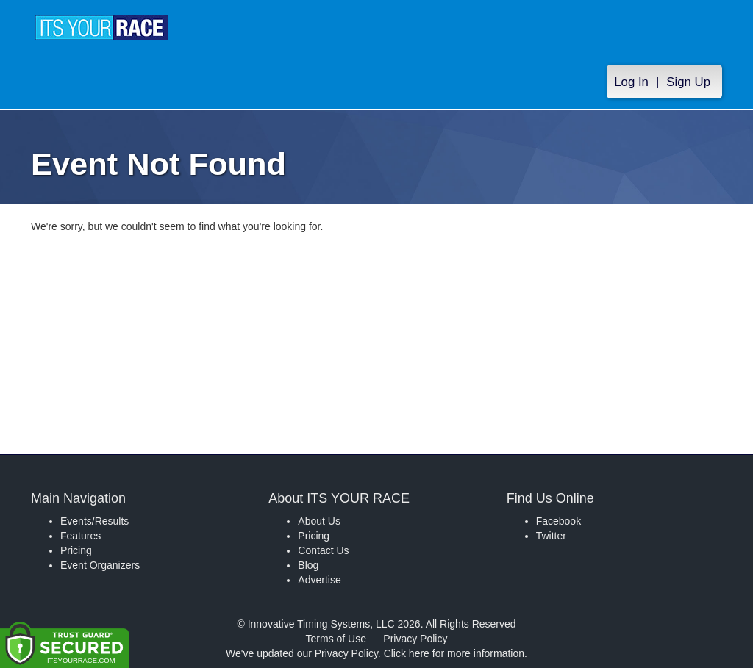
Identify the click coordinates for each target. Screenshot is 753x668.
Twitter (551, 536)
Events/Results (94, 521)
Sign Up (688, 82)
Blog (308, 565)
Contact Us (323, 550)
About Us (319, 521)
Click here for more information (454, 653)
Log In (631, 82)
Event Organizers (100, 565)
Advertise (319, 580)
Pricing (76, 550)
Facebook (558, 521)
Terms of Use (336, 638)
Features (80, 536)
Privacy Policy (415, 638)
